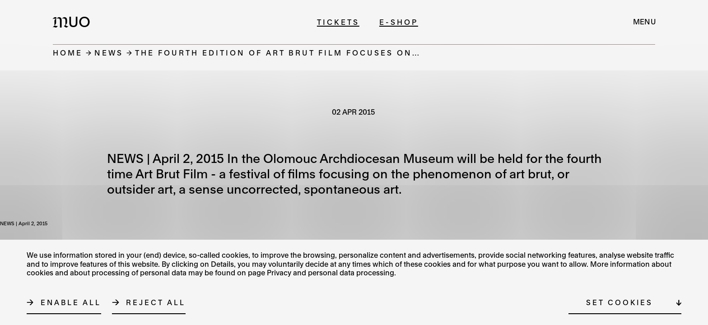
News (108, 52)
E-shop (398, 22)
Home (68, 52)
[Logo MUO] (74, 22)
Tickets (338, 22)
